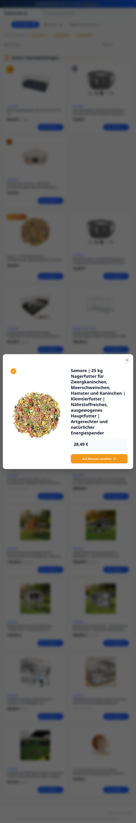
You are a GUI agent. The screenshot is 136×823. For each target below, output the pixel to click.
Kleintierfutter (37, 35)
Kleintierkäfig (60, 35)
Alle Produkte (25, 24)
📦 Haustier (54, 24)
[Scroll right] (108, 24)
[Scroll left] (7, 24)
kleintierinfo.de (15, 13)
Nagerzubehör (83, 35)
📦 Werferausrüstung (86, 24)
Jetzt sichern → (92, 3)
